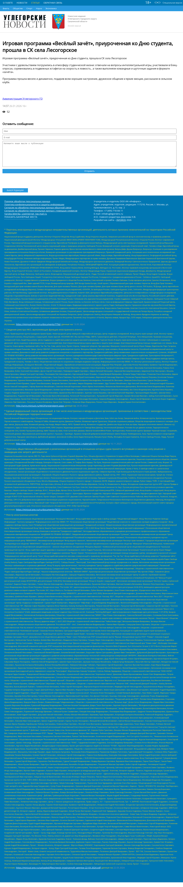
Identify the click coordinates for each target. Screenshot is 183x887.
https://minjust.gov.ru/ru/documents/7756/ (38, 328)
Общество (18, 8)
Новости (22, 2)
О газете (8, 2)
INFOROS (121, 224)
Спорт (29, 8)
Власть (6, 8)
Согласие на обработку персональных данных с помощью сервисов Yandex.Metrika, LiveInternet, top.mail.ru (40, 217)
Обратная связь (52, 2)
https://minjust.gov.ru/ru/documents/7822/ (38, 514)
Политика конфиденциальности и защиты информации (34, 209)
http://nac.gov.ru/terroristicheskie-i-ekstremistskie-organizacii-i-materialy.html (57, 448)
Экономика (50, 8)
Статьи (35, 2)
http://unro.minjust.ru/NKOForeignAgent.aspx (40, 410)
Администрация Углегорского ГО (22, 98)
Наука (39, 8)
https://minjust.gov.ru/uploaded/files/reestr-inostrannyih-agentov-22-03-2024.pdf (58, 872)
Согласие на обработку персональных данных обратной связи (37, 212)
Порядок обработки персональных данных (27, 206)
